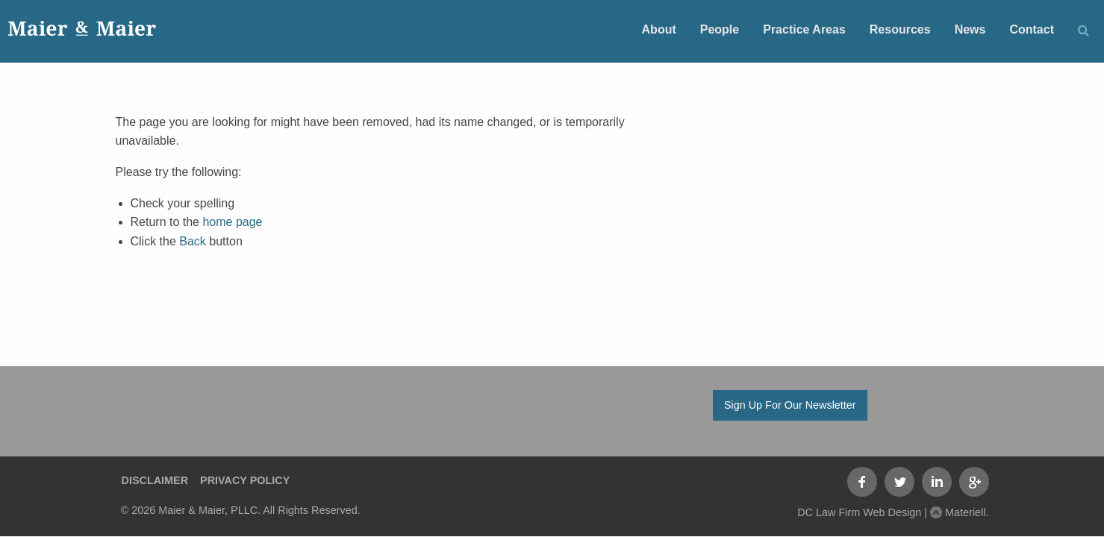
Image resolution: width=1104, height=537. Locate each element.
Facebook (862, 482)
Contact (1031, 29)
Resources (900, 29)
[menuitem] (659, 28)
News (970, 29)
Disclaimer (155, 480)
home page (232, 222)
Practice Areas (804, 29)
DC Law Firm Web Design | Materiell (891, 512)
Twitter (899, 482)
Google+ (974, 482)
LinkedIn (937, 482)
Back (192, 241)
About (659, 29)
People (719, 29)
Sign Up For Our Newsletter (790, 405)
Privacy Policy (245, 480)
